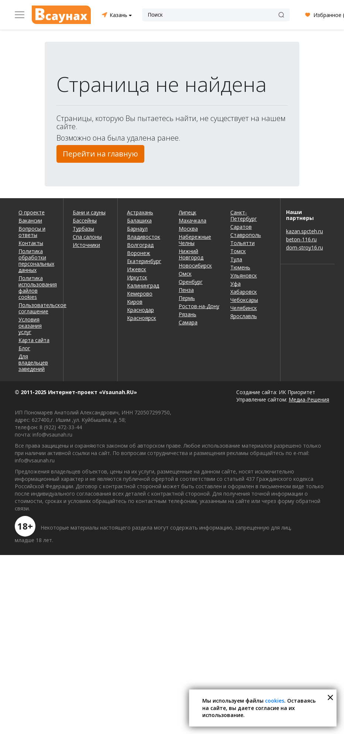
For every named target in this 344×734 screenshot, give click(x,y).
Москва (188, 228)
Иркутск (137, 277)
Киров (134, 302)
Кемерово (139, 293)
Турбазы (83, 228)
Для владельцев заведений (33, 362)
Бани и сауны (89, 212)
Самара (188, 322)
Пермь (187, 298)
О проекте (31, 212)
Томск (238, 251)
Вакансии (30, 220)
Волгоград (140, 245)
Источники (86, 245)
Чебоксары (244, 300)
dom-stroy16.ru (304, 247)
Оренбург (191, 282)
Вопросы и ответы (31, 231)
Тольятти (242, 243)
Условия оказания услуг (30, 325)
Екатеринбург (144, 261)
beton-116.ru (301, 239)
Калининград (143, 285)
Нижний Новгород (191, 254)
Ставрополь (245, 235)
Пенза (186, 290)
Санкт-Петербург (243, 215)
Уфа (235, 283)
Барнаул (137, 228)
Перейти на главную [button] (100, 154)
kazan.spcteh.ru (304, 231)
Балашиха (139, 220)
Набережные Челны (195, 240)
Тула (236, 259)
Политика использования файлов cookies (36, 287)
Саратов (241, 227)
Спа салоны (87, 237)
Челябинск (243, 308)
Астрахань (140, 212)
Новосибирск (195, 265)
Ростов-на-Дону (199, 306)
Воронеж (138, 253)
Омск (185, 273)
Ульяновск (243, 275)
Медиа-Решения (309, 399)
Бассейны (85, 220)
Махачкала (192, 220)
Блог (24, 348)
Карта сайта (33, 340)
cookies (274, 700)
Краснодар (140, 310)
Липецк (187, 212)
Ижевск (136, 269)
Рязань (187, 314)
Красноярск (141, 318)
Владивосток (143, 237)
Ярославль (243, 316)
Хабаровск (243, 292)
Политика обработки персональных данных (36, 260)
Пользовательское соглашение (36, 308)
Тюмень (240, 267)
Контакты (30, 243)
